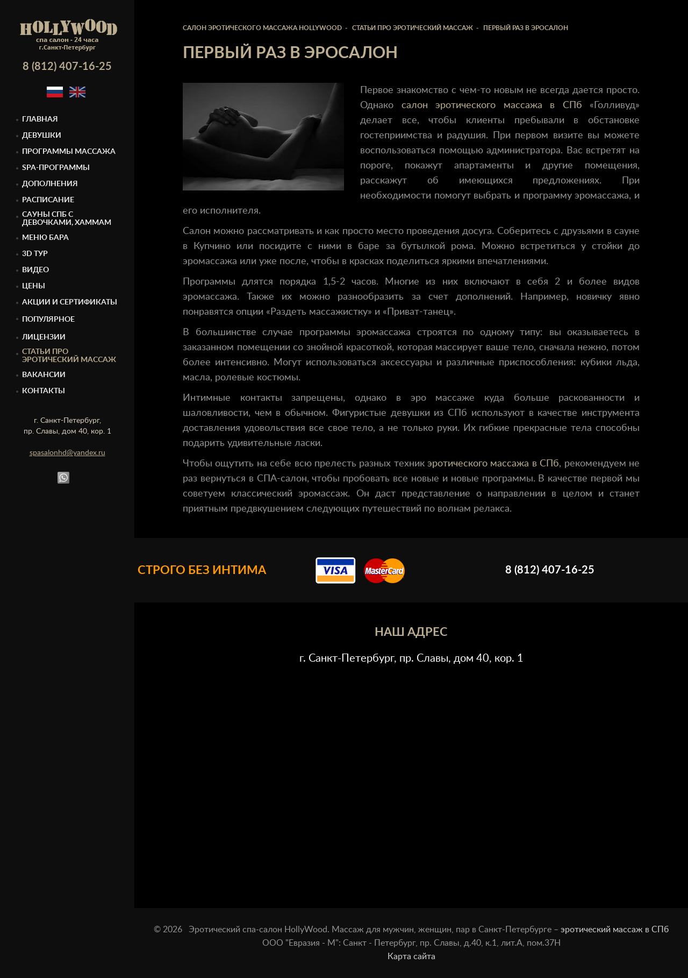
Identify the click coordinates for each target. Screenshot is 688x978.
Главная (40, 119)
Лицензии (44, 337)
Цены (33, 286)
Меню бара (45, 238)
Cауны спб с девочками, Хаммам (66, 218)
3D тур (35, 254)
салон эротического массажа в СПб (492, 105)
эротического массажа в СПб (493, 464)
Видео (35, 270)
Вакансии (44, 375)
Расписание (48, 200)
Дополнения (50, 184)
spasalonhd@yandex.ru (67, 453)
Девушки (41, 135)
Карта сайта (411, 956)
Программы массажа (69, 151)
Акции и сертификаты (69, 302)
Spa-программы (56, 168)
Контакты (43, 391)
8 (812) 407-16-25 (67, 66)
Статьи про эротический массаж (69, 356)
